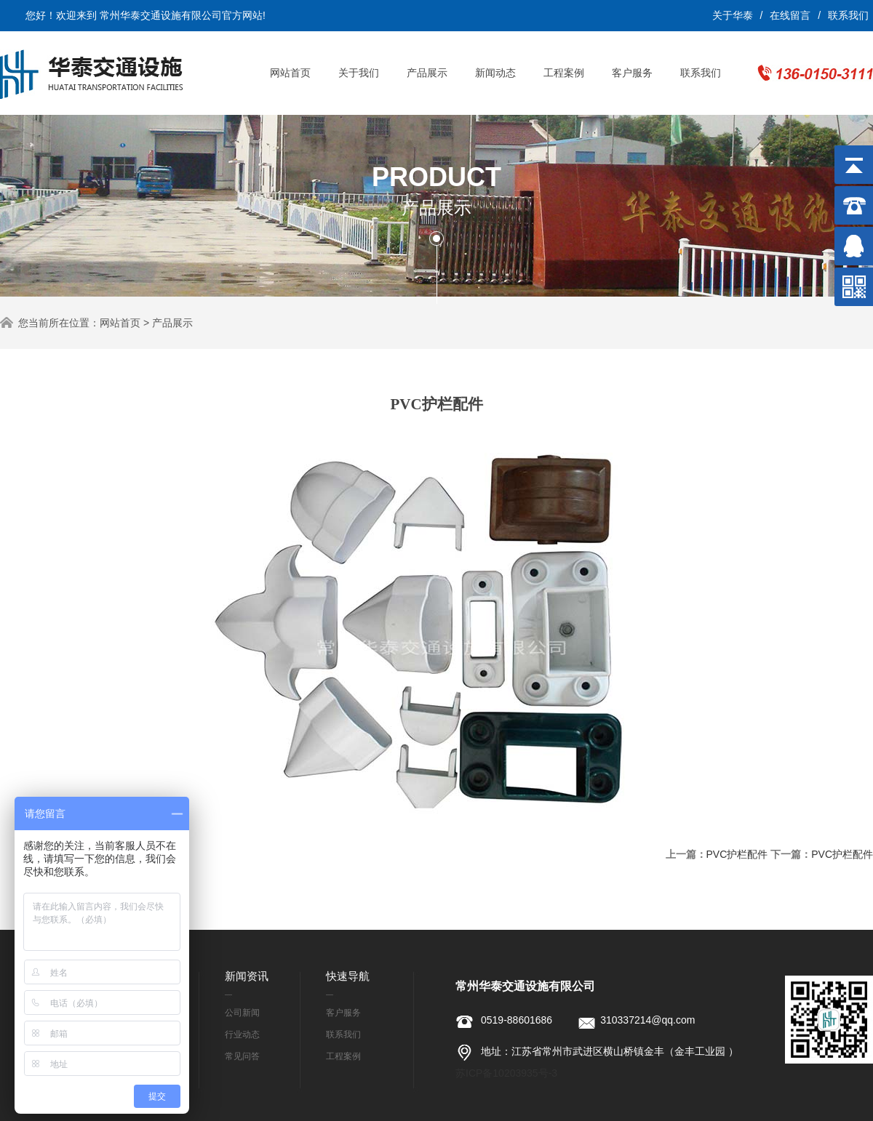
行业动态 (242, 1034)
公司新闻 (242, 1013)
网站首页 (290, 73)
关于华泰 (732, 15)
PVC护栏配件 (737, 854)
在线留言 (790, 15)
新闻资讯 (246, 976)
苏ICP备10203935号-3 (506, 1073)
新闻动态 (495, 73)
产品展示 (427, 73)
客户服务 (632, 73)
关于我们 (358, 73)
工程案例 (563, 73)
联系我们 (848, 15)
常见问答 (242, 1056)
